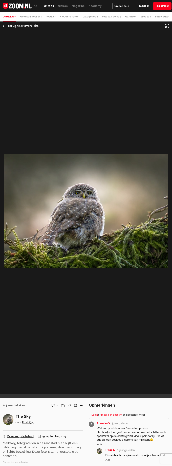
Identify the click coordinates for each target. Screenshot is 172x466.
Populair (51, 16)
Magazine (78, 6)
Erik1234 (28, 422)
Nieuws (63, 6)
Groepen (145, 16)
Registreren (162, 6)
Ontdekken (9, 16)
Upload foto (121, 6)
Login (95, 414)
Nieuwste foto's (69, 16)
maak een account (111, 414)
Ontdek (49, 6)
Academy (95, 6)
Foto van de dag (111, 16)
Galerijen (130, 16)
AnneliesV (103, 423)
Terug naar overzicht (20, 26)
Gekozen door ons (31, 16)
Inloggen (144, 6)
